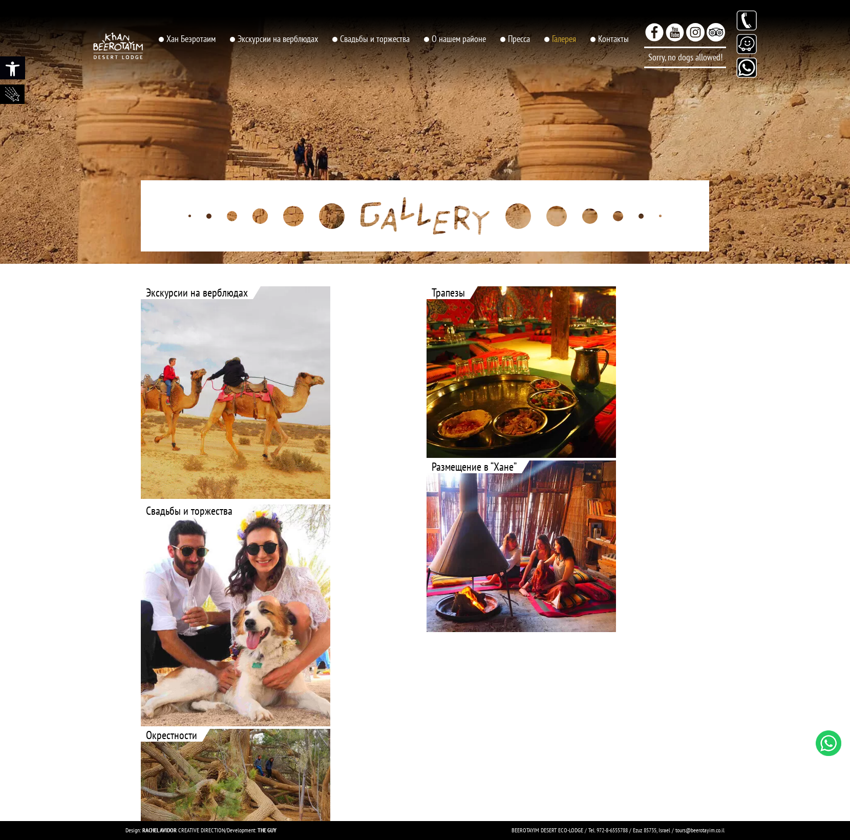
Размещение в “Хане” (474, 466)
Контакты (613, 39)
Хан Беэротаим (191, 39)
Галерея (564, 39)
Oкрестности (171, 735)
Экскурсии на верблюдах (278, 39)
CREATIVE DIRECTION (183, 830)
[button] (12, 67)
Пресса (519, 39)
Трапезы (448, 292)
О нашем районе (459, 39)
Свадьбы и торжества (375, 39)
